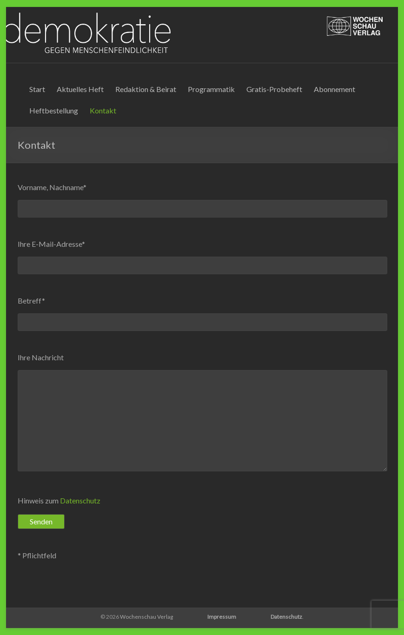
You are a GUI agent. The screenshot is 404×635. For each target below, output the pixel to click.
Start (37, 89)
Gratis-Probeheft (274, 89)
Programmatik (211, 89)
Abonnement (334, 89)
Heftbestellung (53, 110)
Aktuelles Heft (80, 89)
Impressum (221, 616)
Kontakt (103, 110)
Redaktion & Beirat (145, 89)
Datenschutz (80, 500)
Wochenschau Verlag (146, 616)
